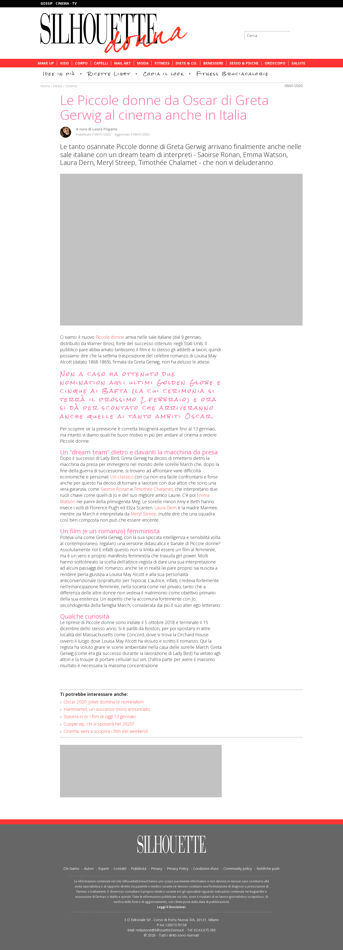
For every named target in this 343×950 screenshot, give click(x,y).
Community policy (237, 868)
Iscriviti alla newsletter (276, 23)
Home (45, 86)
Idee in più (59, 73)
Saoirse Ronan (114, 489)
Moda (142, 63)
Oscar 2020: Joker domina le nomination (104, 702)
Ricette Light (109, 73)
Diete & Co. (186, 63)
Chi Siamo (71, 868)
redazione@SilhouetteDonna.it (160, 930)
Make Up (46, 63)
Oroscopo (275, 63)
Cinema (71, 86)
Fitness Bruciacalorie (232, 73)
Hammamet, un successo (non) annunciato (107, 709)
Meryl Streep (143, 514)
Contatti (120, 868)
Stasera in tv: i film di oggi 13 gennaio (100, 716)
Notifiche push (268, 868)
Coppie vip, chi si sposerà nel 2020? (99, 724)
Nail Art (122, 63)
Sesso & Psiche (243, 63)
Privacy (156, 868)
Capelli (101, 63)
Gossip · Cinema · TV (58, 3)
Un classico (121, 477)
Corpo (81, 63)
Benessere (213, 63)
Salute (298, 63)
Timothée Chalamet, (154, 489)
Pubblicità (138, 868)
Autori (89, 868)
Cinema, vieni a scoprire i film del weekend (106, 731)
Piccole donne (110, 337)
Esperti (103, 868)
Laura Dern (165, 508)
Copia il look (163, 73)
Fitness (162, 63)
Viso (64, 63)
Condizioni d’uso (206, 868)
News (57, 86)
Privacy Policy (177, 868)
